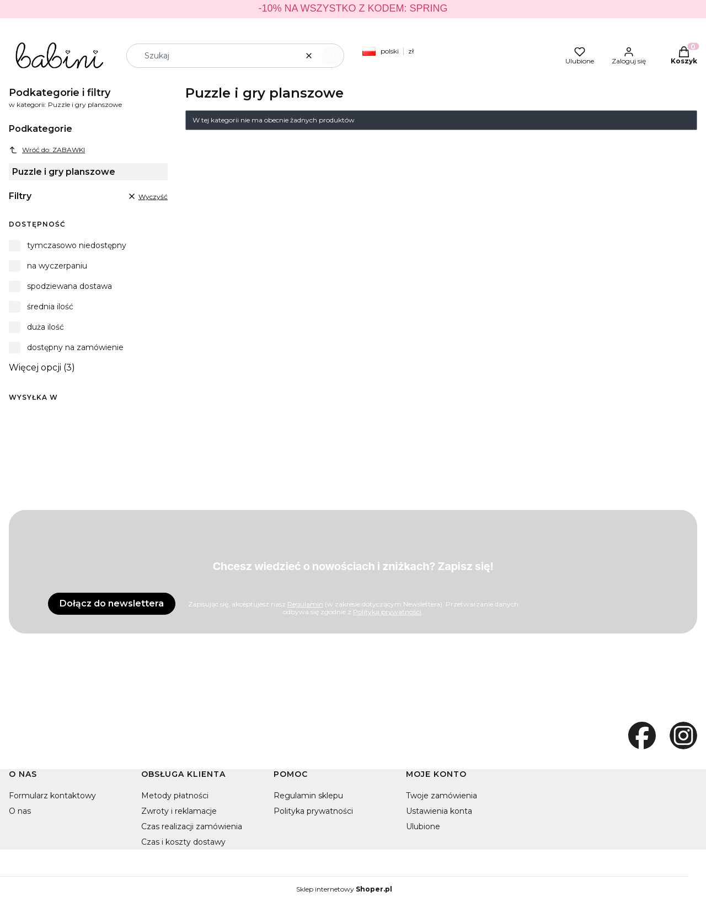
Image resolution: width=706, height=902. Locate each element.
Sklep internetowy (344, 889)
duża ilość (45, 327)
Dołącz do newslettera (112, 603)
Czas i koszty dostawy (183, 842)
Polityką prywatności (387, 612)
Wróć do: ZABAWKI (47, 150)
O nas (20, 811)
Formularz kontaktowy (52, 796)
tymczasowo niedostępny (76, 245)
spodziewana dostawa (69, 286)
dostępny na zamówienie (75, 347)
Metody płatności (174, 796)
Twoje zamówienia (441, 796)
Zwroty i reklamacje (179, 811)
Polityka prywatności (313, 811)
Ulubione (423, 826)
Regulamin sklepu (308, 796)
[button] (331, 55)
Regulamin (305, 604)
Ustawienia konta (439, 811)
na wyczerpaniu (57, 266)
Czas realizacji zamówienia (191, 826)
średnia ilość (50, 306)
